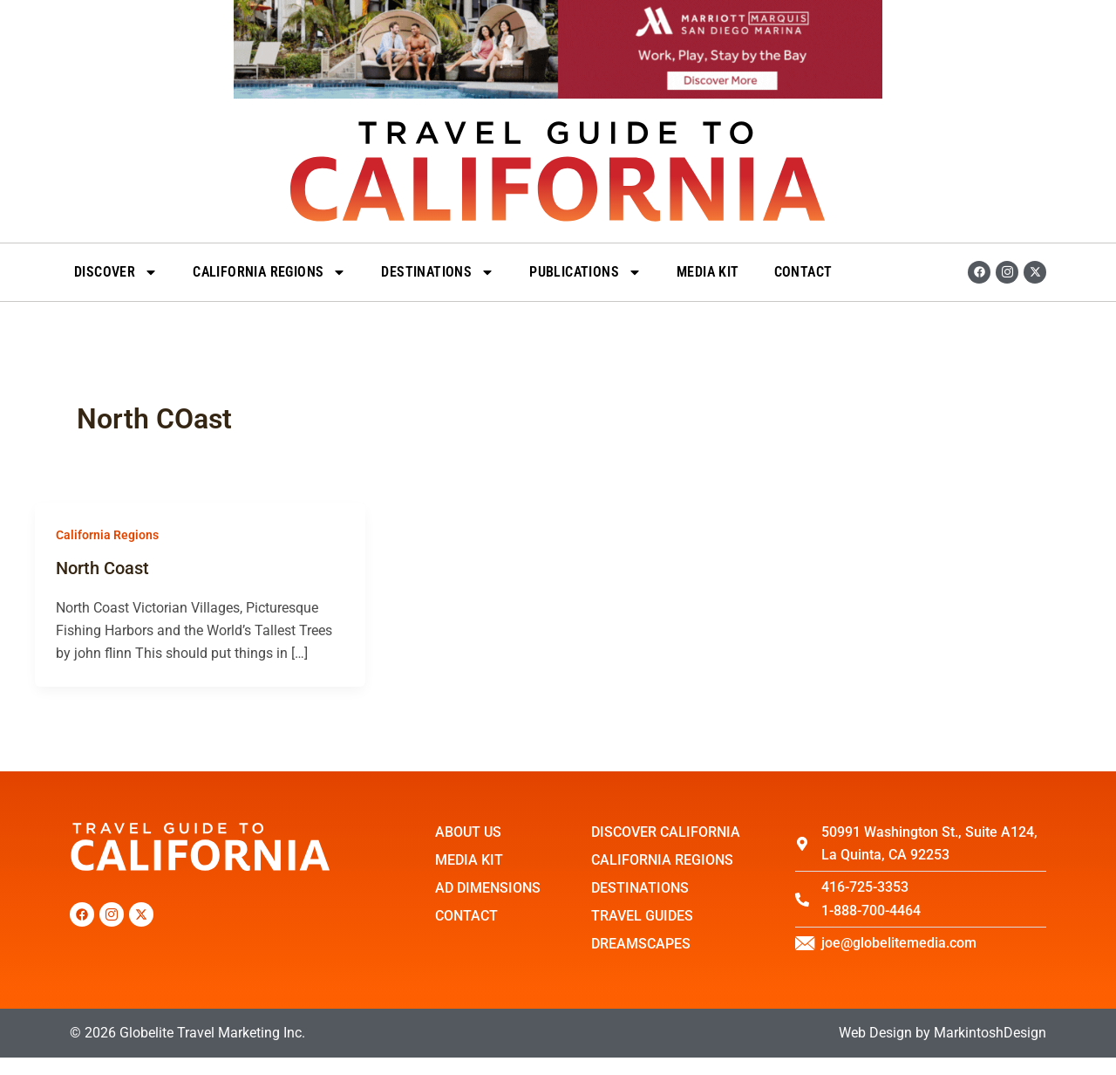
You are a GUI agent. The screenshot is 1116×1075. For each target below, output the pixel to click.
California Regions (269, 272)
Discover (116, 272)
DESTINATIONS (437, 272)
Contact (803, 272)
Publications (585, 272)
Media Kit (708, 272)
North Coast (102, 568)
